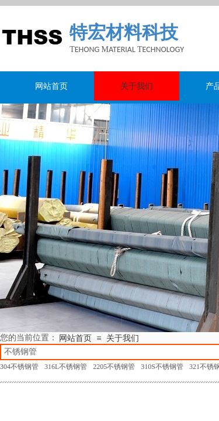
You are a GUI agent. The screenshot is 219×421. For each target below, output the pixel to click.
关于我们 (122, 338)
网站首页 (75, 338)
